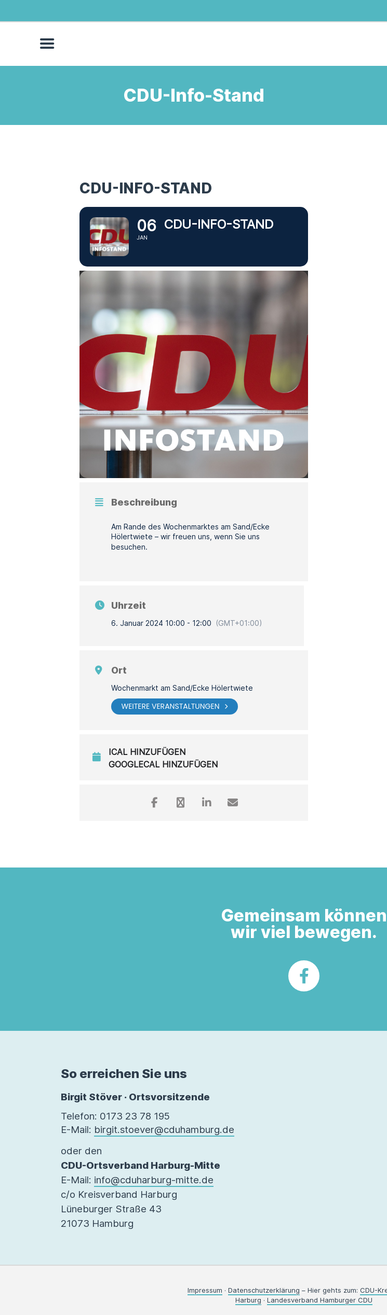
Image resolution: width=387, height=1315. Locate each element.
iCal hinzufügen (147, 752)
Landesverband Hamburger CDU (319, 1300)
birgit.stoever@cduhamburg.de (164, 1130)
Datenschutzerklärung (264, 1290)
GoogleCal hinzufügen (163, 765)
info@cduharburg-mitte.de (153, 1180)
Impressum (205, 1290)
